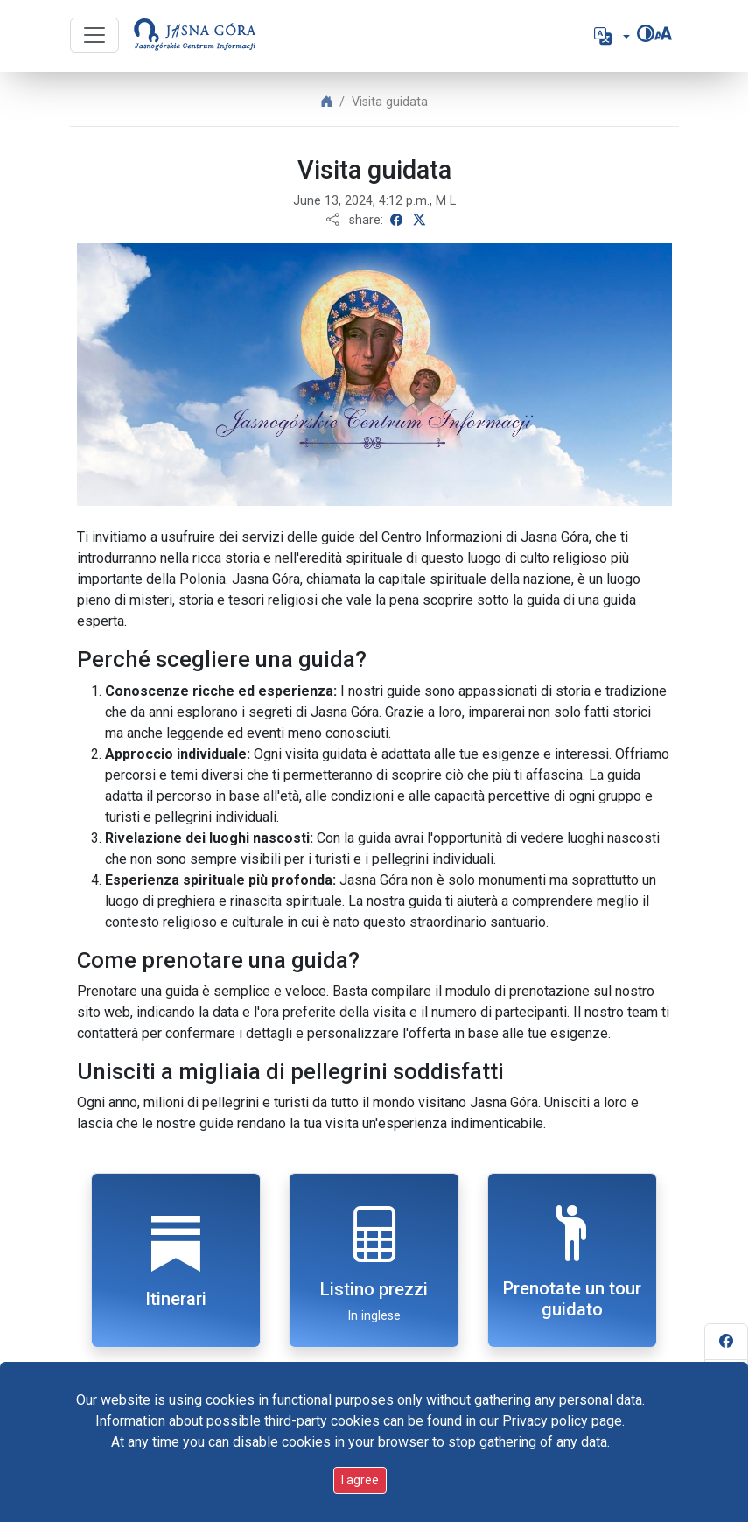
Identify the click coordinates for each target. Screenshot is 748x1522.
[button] (610, 36)
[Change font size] (663, 33)
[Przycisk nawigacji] (94, 35)
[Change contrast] (645, 33)
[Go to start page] (195, 36)
